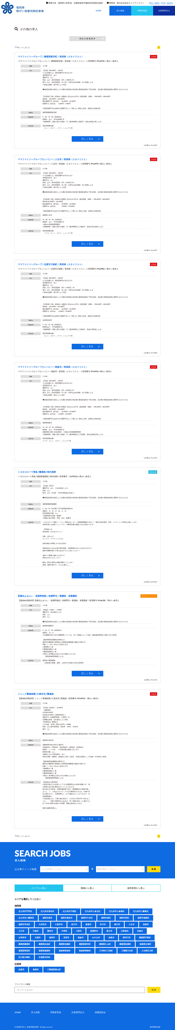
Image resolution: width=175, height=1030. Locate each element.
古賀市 (38, 937)
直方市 (74, 924)
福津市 (52, 937)
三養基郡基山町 (54, 969)
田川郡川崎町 (24, 957)
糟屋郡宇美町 (145, 937)
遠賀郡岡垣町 (24, 950)
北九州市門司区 (25, 911)
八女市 (131, 924)
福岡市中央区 (87, 918)
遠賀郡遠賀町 (44, 950)
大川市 (21, 931)
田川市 (103, 924)
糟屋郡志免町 (44, 944)
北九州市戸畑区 (69, 911)
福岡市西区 (124, 918)
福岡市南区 (106, 918)
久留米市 (59, 924)
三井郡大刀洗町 (106, 950)
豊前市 (50, 931)
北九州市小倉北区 (92, 911)
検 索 (154, 869)
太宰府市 (22, 937)
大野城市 (125, 931)
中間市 (64, 931)
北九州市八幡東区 (141, 911)
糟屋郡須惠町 (64, 944)
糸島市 (111, 937)
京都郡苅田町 (44, 957)
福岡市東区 (47, 918)
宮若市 (66, 937)
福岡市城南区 (143, 918)
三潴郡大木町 (127, 950)
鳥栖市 (36, 969)
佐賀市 (21, 969)
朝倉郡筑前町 (64, 950)
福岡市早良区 (24, 924)
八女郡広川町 (147, 950)
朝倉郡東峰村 (85, 950)
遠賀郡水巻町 (145, 944)
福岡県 (18, 905)
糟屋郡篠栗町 (24, 944)
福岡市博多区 (66, 918)
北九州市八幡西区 (26, 918)
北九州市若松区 (47, 911)
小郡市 (79, 931)
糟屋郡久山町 (105, 944)
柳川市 (117, 924)
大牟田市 (42, 924)
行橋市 (36, 931)
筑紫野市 (94, 931)
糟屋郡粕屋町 (125, 944)
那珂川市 (127, 937)
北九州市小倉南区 (116, 911)
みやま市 (96, 937)
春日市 (109, 931)
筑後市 (146, 924)
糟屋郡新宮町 (85, 944)
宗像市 (140, 931)
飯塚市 (88, 924)
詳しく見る (87, 138)
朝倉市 (81, 937)
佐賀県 (18, 964)
